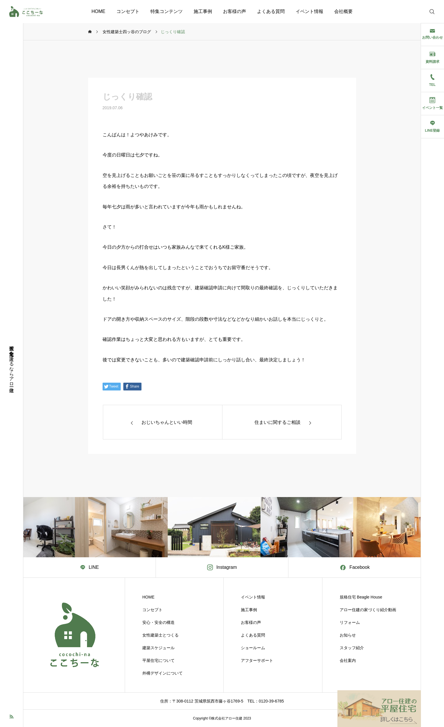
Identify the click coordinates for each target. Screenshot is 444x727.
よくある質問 (271, 11)
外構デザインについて (162, 673)
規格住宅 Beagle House (361, 597)
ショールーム (253, 648)
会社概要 (343, 11)
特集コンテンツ (166, 11)
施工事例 (203, 11)
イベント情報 (309, 11)
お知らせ (348, 635)
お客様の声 (234, 11)
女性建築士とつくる (160, 635)
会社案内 (348, 660)
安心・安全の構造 (158, 622)
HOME (98, 11)
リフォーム (350, 622)
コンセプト (127, 11)
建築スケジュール (158, 648)
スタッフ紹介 (352, 648)
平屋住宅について (158, 660)
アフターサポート (257, 660)
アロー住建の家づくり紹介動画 (368, 610)
